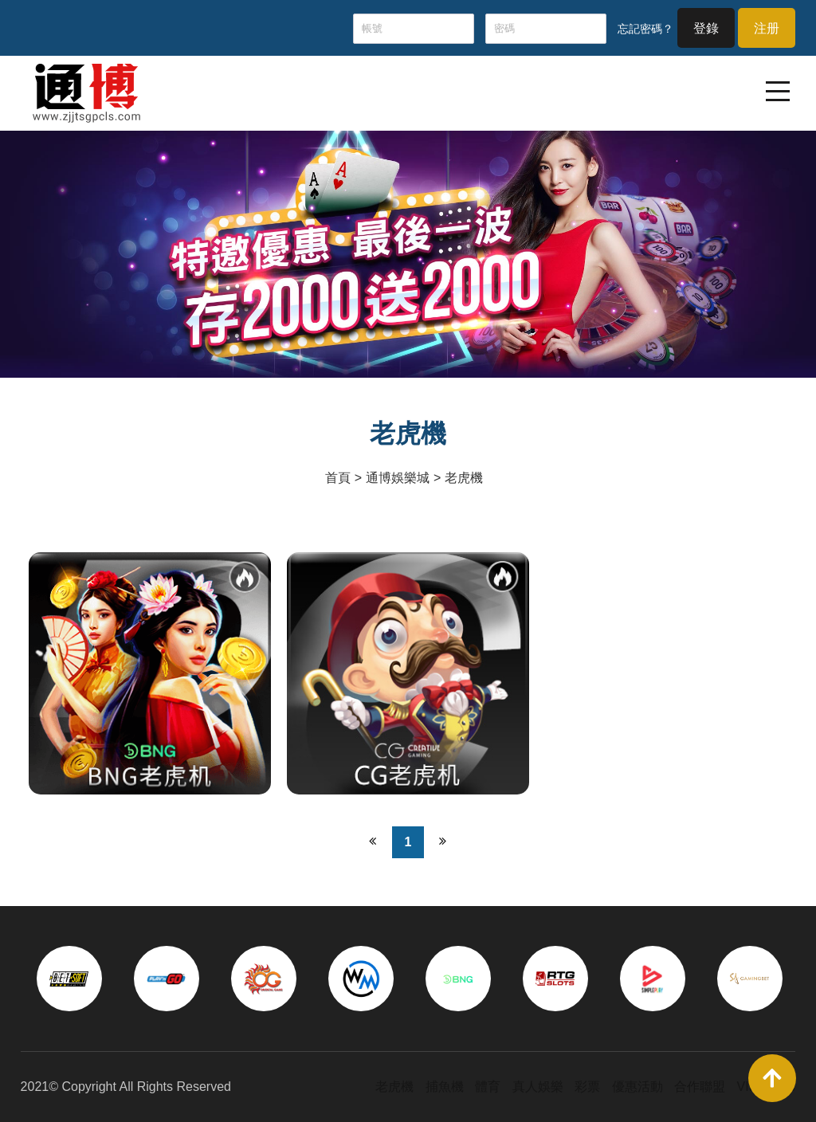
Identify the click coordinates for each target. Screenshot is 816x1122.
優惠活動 (637, 1086)
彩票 (587, 1086)
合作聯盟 (699, 1086)
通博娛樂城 (398, 477)
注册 (766, 28)
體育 (487, 1086)
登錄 (706, 28)
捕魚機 (445, 1086)
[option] (69, 978)
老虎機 (464, 477)
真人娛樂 (537, 1086)
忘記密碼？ (645, 28)
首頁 (338, 477)
